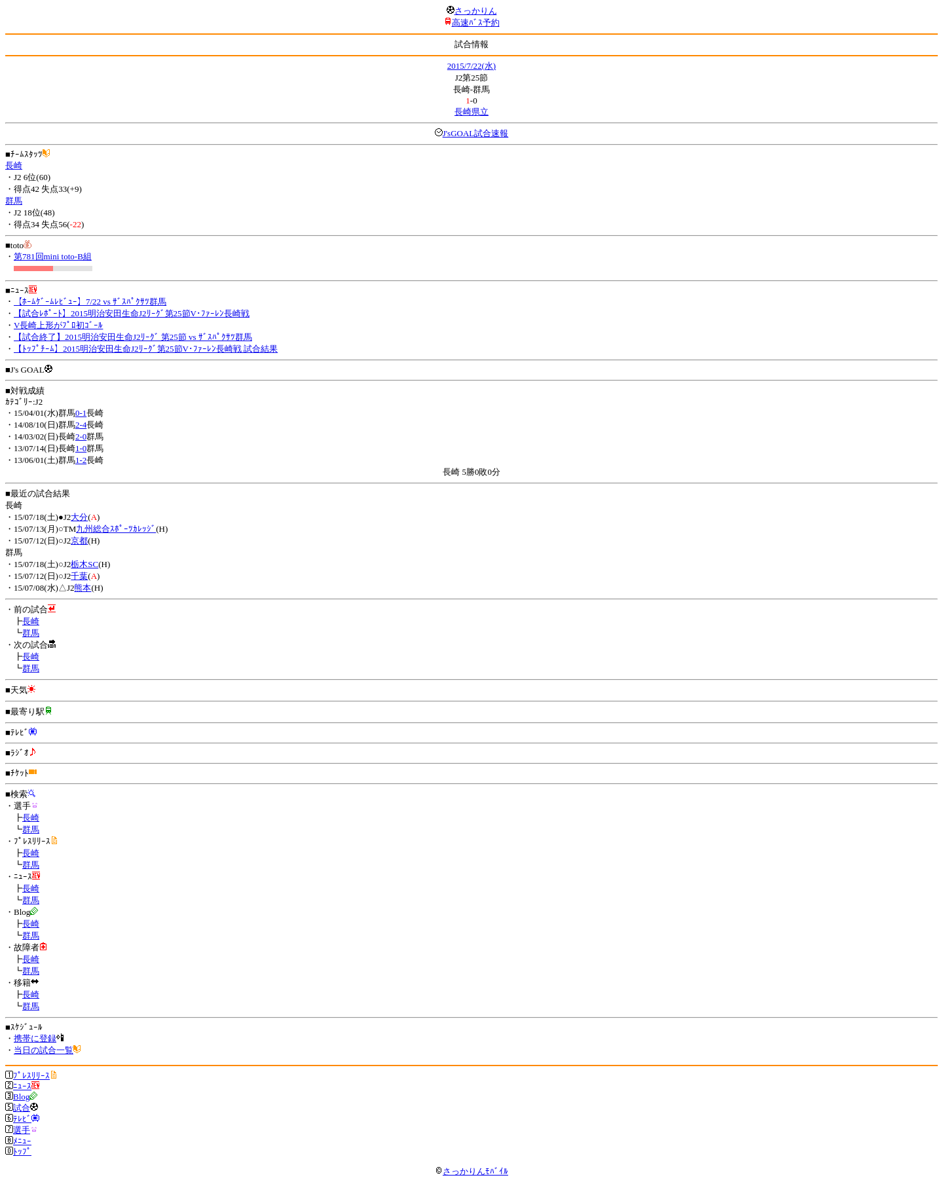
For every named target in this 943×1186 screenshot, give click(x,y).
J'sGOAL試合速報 (476, 133)
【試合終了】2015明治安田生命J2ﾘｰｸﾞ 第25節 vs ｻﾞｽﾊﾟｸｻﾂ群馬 (133, 337)
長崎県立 (471, 112)
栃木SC (84, 564)
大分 (79, 517)
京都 (79, 541)
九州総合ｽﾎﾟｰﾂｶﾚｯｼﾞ (116, 529)
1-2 (80, 460)
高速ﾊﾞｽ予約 (476, 23)
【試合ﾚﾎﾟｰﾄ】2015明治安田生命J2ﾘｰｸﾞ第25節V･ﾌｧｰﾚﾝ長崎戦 (132, 313)
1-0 (80, 448)
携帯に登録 (35, 1038)
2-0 (80, 436)
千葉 (79, 576)
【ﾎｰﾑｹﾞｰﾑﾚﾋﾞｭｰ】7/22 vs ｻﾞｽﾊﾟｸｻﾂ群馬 (90, 301)
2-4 (80, 425)
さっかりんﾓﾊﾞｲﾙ (471, 1171)
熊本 (82, 588)
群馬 (13, 201)
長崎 (13, 165)
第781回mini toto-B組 (53, 256)
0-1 (80, 413)
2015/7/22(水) (471, 66)
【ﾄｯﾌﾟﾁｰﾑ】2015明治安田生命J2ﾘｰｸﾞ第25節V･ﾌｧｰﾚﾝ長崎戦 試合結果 (146, 349)
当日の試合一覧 (43, 1050)
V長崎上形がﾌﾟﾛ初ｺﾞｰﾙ (58, 325)
